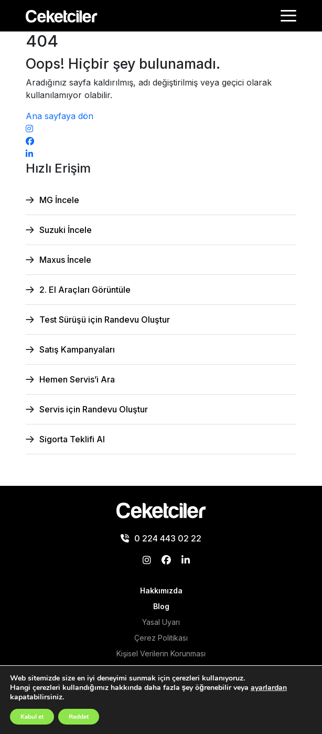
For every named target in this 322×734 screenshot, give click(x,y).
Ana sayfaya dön (59, 116)
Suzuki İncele (65, 230)
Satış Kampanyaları (77, 349)
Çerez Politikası (161, 637)
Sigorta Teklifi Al (72, 439)
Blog (161, 606)
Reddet (79, 716)
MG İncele (59, 200)
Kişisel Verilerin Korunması (161, 653)
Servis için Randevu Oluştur (93, 409)
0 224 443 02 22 (161, 538)
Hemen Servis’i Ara (77, 379)
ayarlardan (269, 688)
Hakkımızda (161, 590)
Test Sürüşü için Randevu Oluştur (104, 319)
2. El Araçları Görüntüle (85, 289)
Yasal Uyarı (161, 622)
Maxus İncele (65, 259)
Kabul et (32, 716)
